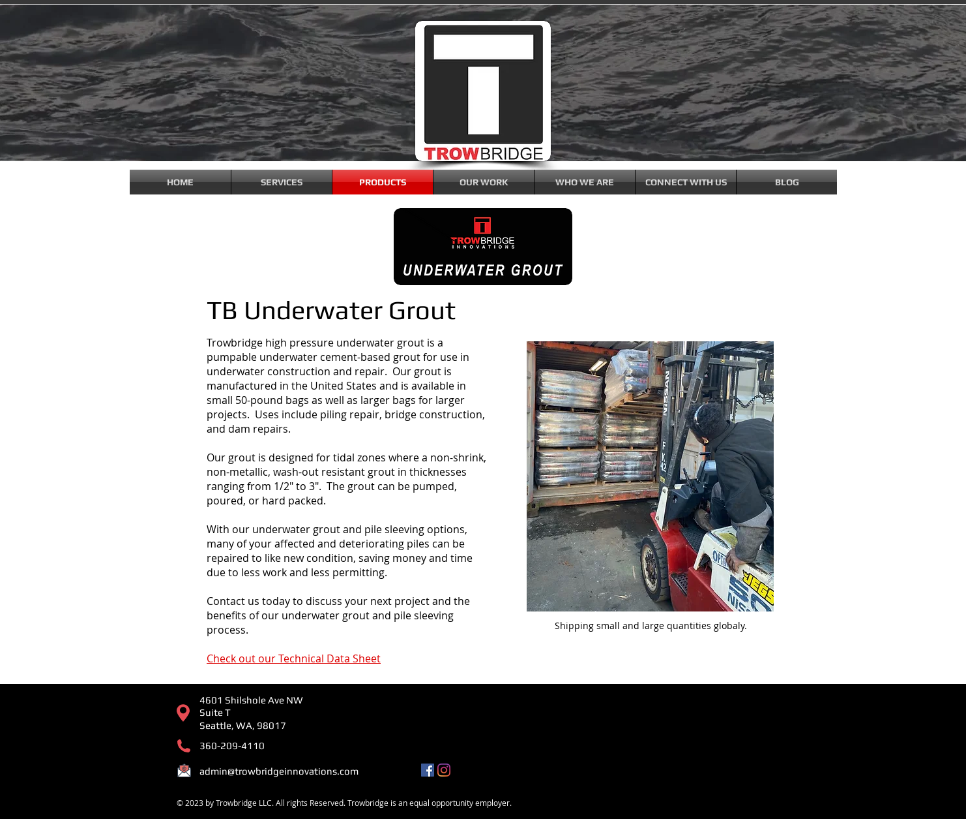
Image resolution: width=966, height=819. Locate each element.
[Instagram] (443, 770)
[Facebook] (427, 770)
